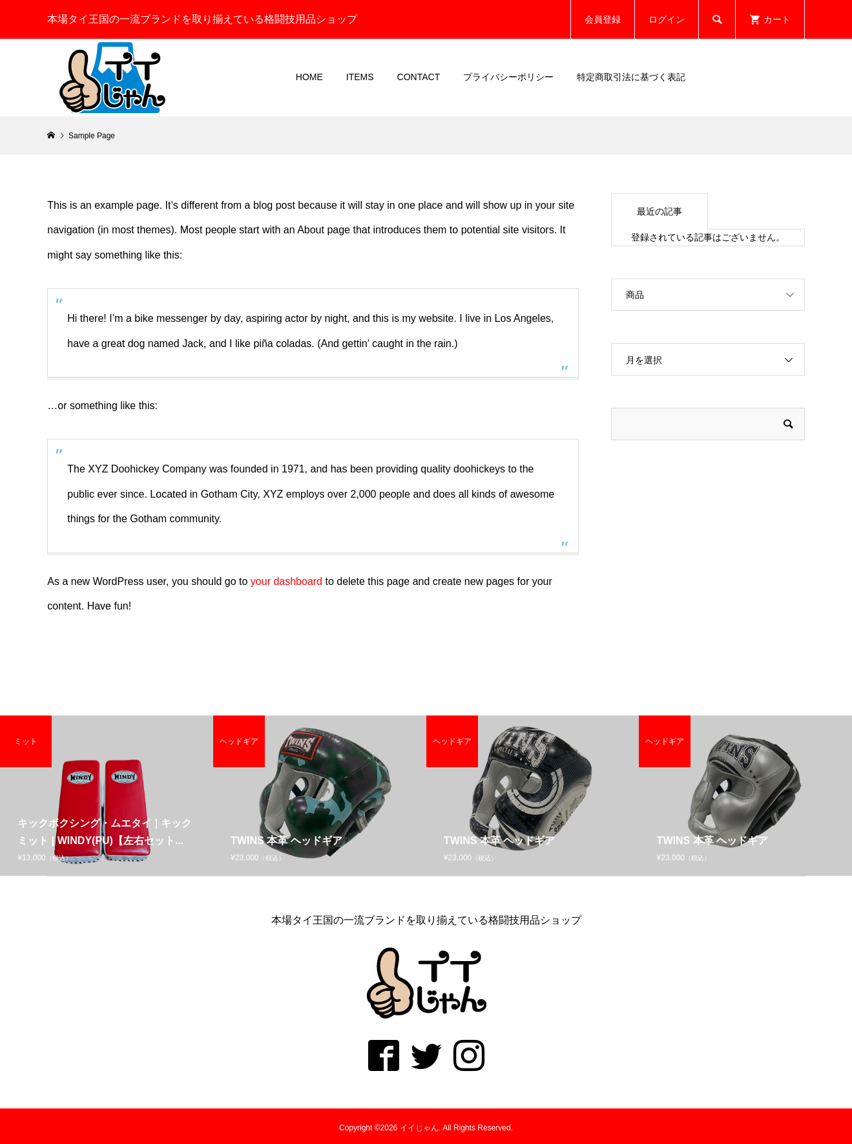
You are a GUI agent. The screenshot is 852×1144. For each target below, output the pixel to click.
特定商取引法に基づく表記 (631, 77)
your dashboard (286, 581)
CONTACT (419, 77)
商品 (635, 295)
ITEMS (360, 77)
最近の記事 (659, 211)
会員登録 (603, 19)
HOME (309, 77)
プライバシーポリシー (508, 77)
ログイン (667, 19)
